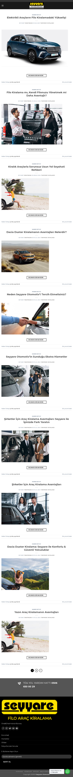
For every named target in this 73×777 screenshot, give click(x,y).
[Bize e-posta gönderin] (13, 728)
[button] (2, 5)
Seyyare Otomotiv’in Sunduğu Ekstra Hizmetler (36, 356)
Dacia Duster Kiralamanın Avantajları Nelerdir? (36, 232)
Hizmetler (5, 739)
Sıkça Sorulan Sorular (9, 746)
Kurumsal (5, 735)
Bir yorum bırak (67, 82)
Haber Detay (36, 14)
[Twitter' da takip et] (10, 728)
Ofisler (4, 742)
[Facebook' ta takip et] (3, 728)
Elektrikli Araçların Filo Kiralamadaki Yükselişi (36, 17)
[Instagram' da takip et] (6, 728)
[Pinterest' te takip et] (16, 728)
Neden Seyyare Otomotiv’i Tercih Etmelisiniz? (36, 294)
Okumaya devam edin (36, 75)
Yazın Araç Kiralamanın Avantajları (36, 612)
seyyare (21, 23)
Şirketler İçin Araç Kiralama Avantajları (36, 484)
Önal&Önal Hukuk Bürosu (11, 723)
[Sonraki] (40, 670)
